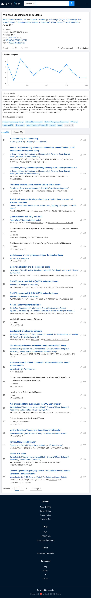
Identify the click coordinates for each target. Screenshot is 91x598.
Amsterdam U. (25, 308)
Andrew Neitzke (57, 22)
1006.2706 (53, 480)
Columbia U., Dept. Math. (31, 220)
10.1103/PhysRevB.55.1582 (65, 211)
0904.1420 (41, 448)
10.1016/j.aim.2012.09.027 (61, 413)
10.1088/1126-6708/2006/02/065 (60, 287)
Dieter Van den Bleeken (21, 337)
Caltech (23, 270)
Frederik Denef (15, 220)
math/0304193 (20, 249)
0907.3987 (43, 413)
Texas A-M (36, 460)
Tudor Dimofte (15, 445)
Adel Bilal (44, 188)
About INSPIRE (45, 507)
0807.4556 (35, 340)
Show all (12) (69, 125)
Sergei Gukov (33, 445)
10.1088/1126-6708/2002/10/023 (60, 223)
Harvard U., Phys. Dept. (51, 270)
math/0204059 (42, 237)
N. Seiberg (13, 154)
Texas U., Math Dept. (71, 22)
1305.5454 (12, 38)
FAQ (45, 532)
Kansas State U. (61, 433)
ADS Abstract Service (17, 43)
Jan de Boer (14, 308)
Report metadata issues (45, 540)
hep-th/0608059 (37, 313)
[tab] (9, 132)
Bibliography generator (45, 553)
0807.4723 (51, 354)
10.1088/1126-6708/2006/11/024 (60, 313)
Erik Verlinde (58, 311)
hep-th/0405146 (44, 276)
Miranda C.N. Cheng (39, 308)
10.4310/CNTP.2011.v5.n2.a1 (20, 482)
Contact (45, 579)
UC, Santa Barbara (55, 445)
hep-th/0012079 (37, 287)
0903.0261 (19, 386)
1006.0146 (52, 462)
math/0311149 (20, 261)
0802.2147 (19, 325)
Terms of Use (45, 519)
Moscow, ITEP (21, 20)
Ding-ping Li (55, 206)
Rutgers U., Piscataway (38, 20)
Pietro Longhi (53, 20)
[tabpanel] (45, 314)
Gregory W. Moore (24, 22)
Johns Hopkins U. (40, 142)
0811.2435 (19, 372)
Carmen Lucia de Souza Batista (21, 206)
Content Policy (45, 511)
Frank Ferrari (14, 188)
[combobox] (52, 3)
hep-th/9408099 (46, 176)
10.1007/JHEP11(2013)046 (16, 40)
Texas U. (13, 22)
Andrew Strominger (35, 270)
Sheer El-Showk (37, 334)
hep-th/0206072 (37, 223)
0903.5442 (19, 398)
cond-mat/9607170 (43, 211)
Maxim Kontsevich (17, 369)
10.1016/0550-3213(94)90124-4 (35, 162)
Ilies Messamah (62, 334)
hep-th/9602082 (46, 191)
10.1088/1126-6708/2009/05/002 (56, 340)
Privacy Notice (45, 515)
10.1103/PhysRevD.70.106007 (66, 276)
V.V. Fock (13, 258)
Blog (45, 567)
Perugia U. (65, 206)
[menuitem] (86, 4)
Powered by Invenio (45, 590)
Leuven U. (34, 337)
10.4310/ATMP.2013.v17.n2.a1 (21, 465)
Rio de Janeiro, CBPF (42, 206)
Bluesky (45, 571)
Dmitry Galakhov (9, 20)
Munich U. (20, 142)
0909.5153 (19, 424)
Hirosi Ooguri (14, 270)
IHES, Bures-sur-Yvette (33, 433)
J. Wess (13, 142)
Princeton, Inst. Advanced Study (51, 154)
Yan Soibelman (29, 369)
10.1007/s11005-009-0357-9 (60, 448)
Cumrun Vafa (66, 270)
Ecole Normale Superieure (30, 188)
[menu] (83, 4)
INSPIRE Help (45, 536)
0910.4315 (19, 436)
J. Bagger (29, 142)
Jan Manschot (35, 311)
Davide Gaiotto (15, 349)
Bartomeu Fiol (15, 285)
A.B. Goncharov (23, 258)
